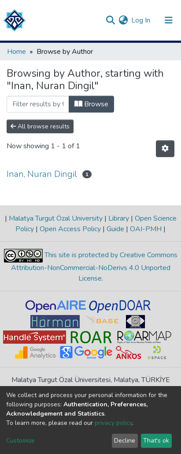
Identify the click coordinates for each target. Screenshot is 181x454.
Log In (141, 20)
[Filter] (38, 104)
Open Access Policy (70, 229)
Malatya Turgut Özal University (55, 218)
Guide (115, 229)
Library (119, 218)
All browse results (40, 126)
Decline (124, 440)
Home (16, 51)
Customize (20, 440)
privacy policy (113, 423)
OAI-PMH (145, 229)
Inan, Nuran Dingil (42, 174)
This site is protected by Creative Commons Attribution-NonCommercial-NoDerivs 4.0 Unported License (94, 266)
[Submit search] (110, 20)
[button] (123, 20)
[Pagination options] (165, 148)
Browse (91, 104)
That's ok (156, 440)
